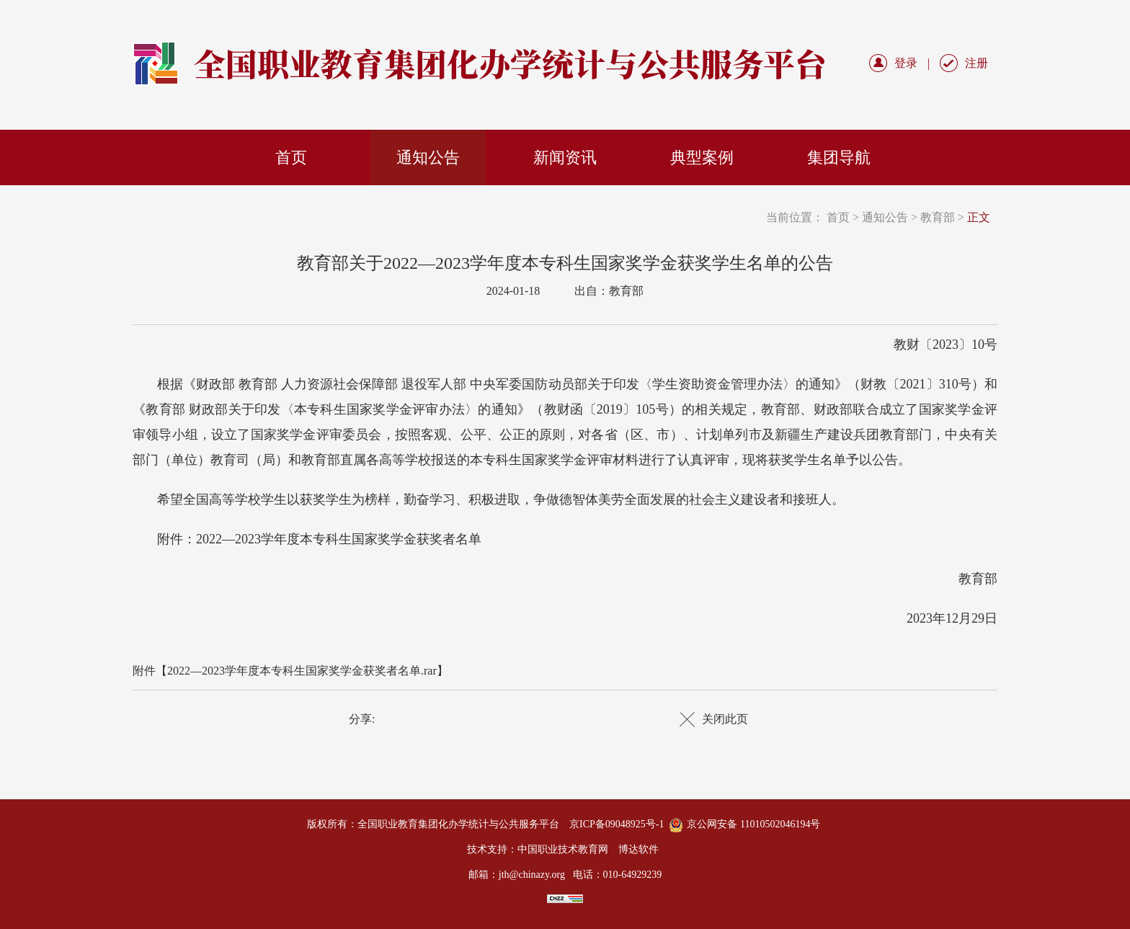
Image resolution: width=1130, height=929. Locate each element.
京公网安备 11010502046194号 (753, 824)
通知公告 (428, 157)
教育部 (937, 217)
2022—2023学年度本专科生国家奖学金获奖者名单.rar (302, 670)
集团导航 (839, 157)
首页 (291, 157)
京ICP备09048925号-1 (616, 824)
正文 (978, 217)
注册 (976, 63)
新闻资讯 (565, 157)
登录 (905, 63)
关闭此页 (725, 719)
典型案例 (702, 157)
